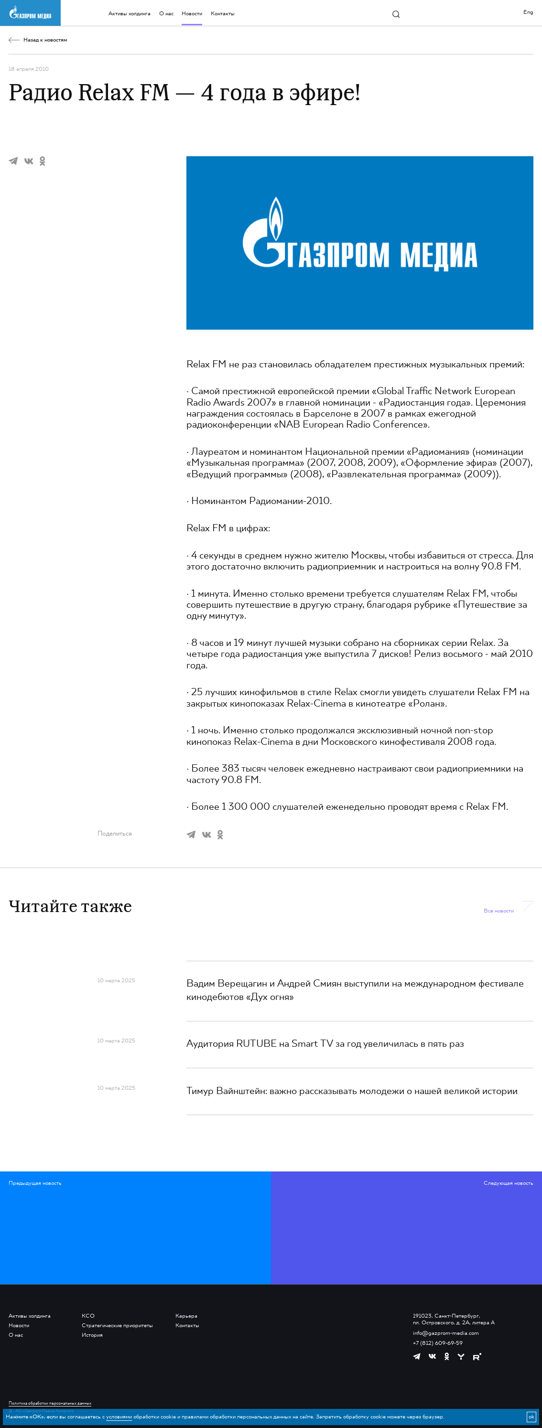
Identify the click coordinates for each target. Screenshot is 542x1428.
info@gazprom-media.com (446, 1333)
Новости (192, 14)
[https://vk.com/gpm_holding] (432, 1356)
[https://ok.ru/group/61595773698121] (446, 1356)
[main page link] (30, 12)
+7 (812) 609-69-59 (438, 1343)
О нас (166, 14)
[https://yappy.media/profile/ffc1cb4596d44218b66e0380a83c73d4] (461, 1356)
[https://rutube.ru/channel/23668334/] (477, 1356)
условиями (119, 1417)
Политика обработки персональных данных (50, 1403)
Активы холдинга (129, 14)
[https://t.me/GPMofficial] (417, 1356)
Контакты (223, 14)
